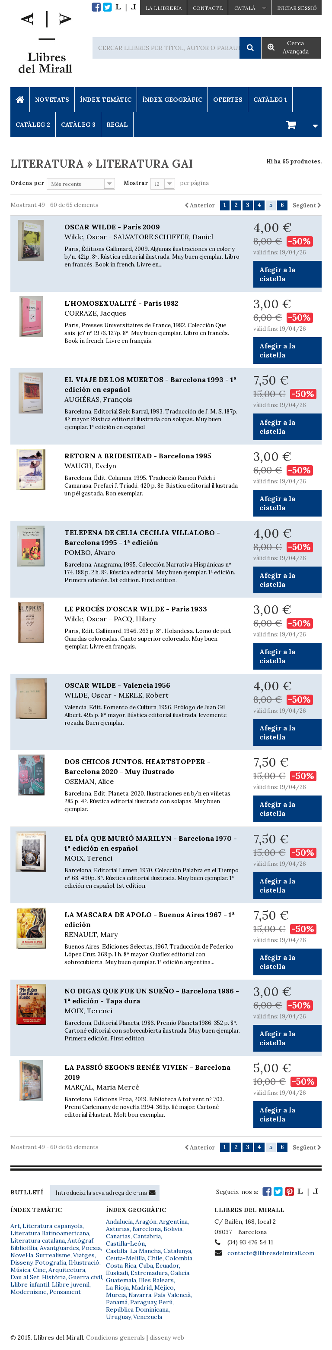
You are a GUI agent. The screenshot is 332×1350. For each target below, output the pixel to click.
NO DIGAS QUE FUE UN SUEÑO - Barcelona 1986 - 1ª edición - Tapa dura (152, 1001)
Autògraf (80, 1240)
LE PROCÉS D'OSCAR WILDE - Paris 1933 (152, 614)
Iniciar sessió (297, 8)
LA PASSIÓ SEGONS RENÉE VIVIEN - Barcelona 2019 (152, 1077)
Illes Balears (156, 1280)
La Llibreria (164, 8)
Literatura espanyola (52, 1226)
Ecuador (167, 1265)
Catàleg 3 (78, 124)
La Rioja (117, 1287)
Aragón (145, 1221)
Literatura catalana (37, 1240)
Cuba (146, 1265)
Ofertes (228, 99)
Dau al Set (24, 1277)
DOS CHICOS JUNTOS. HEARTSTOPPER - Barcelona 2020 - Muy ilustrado (152, 771)
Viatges (84, 1255)
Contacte (208, 8)
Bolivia (172, 1229)
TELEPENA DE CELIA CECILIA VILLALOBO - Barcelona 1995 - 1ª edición (152, 543)
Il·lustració (84, 1262)
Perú (165, 1302)
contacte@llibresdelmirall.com (270, 1253)
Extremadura (149, 1273)
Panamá (117, 1302)
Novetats (52, 99)
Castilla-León (125, 1243)
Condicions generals (115, 1337)
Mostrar (136, 183)
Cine (39, 1270)
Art (15, 1226)
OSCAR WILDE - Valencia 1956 (152, 690)
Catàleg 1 (270, 99)
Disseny (21, 1262)
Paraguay (143, 1302)
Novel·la (21, 1255)
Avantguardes (59, 1248)
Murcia (116, 1295)
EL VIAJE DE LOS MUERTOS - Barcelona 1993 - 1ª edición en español (152, 389)
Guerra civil (85, 1277)
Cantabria (147, 1236)
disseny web (167, 1337)
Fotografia (50, 1262)
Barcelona (146, 1229)
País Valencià (172, 1295)
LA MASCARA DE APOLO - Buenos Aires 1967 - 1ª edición (152, 925)
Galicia (179, 1273)
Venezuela (147, 1317)
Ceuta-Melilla (125, 1258)
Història (54, 1277)
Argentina (173, 1221)
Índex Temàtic (105, 99)
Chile (155, 1258)
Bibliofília (23, 1248)
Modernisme (28, 1292)
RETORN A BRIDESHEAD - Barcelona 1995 (152, 461)
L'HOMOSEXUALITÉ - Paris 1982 (152, 308)
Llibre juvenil (70, 1284)
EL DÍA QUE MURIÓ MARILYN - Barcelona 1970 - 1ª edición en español (152, 848)
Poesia (91, 1248)
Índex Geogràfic (172, 99)
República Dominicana (137, 1309)
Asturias (118, 1229)
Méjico (164, 1287)
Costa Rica (121, 1265)
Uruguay (118, 1317)
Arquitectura (66, 1270)
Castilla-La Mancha (133, 1251)
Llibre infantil (29, 1284)
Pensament (65, 1292)
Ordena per (27, 183)
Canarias (118, 1236)
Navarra (139, 1295)
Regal (117, 124)
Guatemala (121, 1280)
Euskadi (117, 1273)
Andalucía (119, 1221)
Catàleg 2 (33, 124)
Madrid (141, 1287)
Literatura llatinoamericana (49, 1233)
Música (20, 1270)
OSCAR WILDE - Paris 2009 (152, 232)
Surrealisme (53, 1255)
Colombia (178, 1258)
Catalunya (177, 1251)
